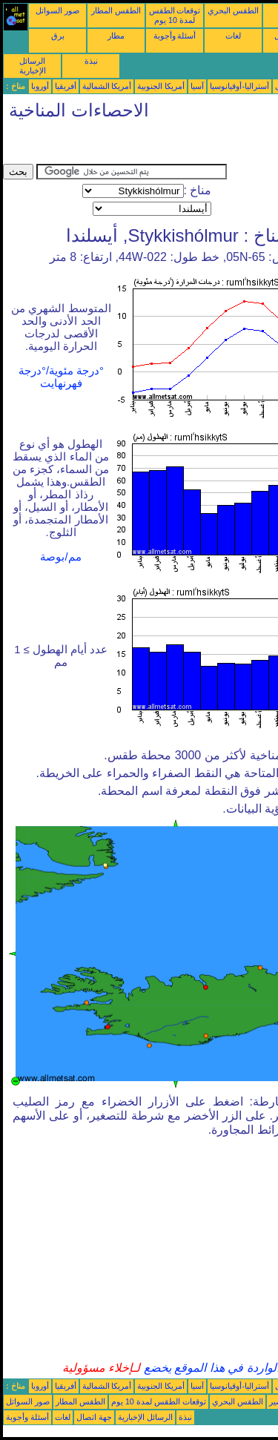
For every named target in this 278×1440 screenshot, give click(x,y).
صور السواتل (57, 10)
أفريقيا (65, 86)
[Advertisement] (121, 145)
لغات (233, 35)
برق (57, 35)
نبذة (91, 60)
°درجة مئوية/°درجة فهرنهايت (61, 377)
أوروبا (40, 86)
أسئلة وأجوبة (174, 35)
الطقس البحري (233, 10)
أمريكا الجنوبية (161, 86)
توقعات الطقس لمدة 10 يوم (175, 15)
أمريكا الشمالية (107, 86)
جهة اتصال (94, 1417)
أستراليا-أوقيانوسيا (239, 86)
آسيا (197, 86)
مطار (116, 35)
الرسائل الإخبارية (32, 65)
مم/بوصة (60, 557)
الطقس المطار (116, 10)
